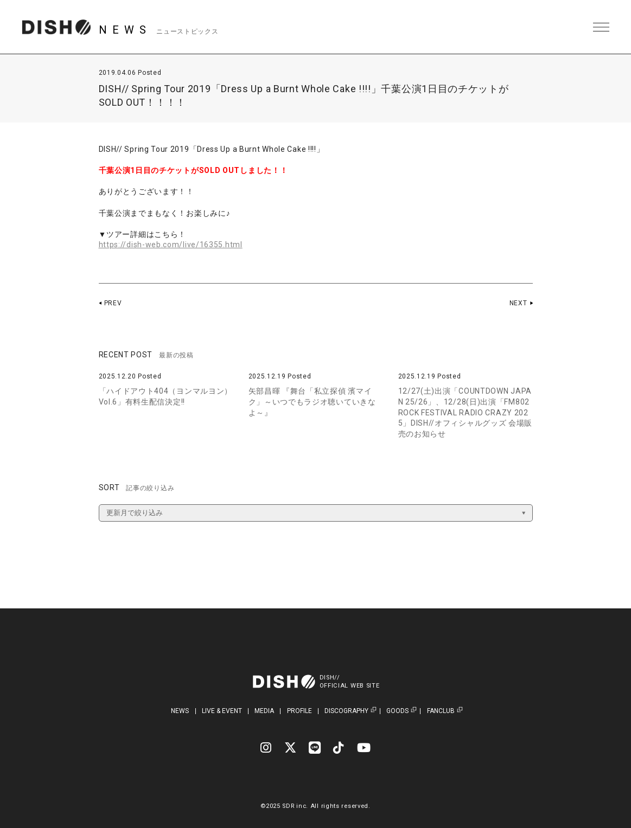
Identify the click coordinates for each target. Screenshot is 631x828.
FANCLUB (441, 711)
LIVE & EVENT (222, 711)
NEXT (518, 303)
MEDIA (264, 711)
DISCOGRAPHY (346, 711)
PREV (113, 303)
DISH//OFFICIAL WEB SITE (350, 681)
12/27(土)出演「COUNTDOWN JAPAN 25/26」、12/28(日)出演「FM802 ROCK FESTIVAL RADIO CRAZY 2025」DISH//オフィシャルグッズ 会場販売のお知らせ (465, 412)
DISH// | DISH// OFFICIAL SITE (56, 27)
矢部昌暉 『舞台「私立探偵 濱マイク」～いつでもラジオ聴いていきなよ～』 (312, 401)
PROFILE (299, 711)
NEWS (180, 711)
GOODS (397, 711)
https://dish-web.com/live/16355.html (171, 244)
